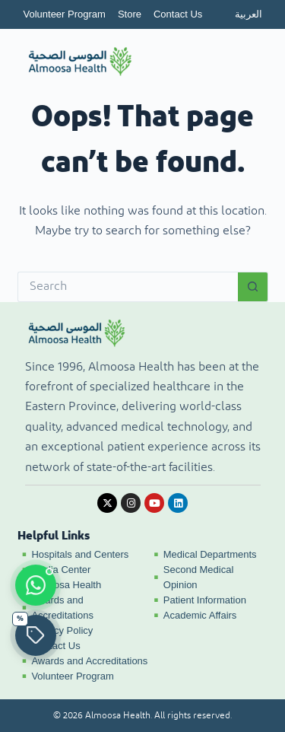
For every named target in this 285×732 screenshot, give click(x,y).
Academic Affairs (200, 615)
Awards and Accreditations (62, 607)
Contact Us (178, 14)
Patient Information (204, 600)
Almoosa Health (66, 584)
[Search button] (253, 287)
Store (129, 14)
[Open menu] (244, 62)
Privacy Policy (62, 630)
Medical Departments (210, 554)
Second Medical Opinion (198, 577)
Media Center (60, 569)
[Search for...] (127, 287)
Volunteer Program (65, 14)
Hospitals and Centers (79, 554)
